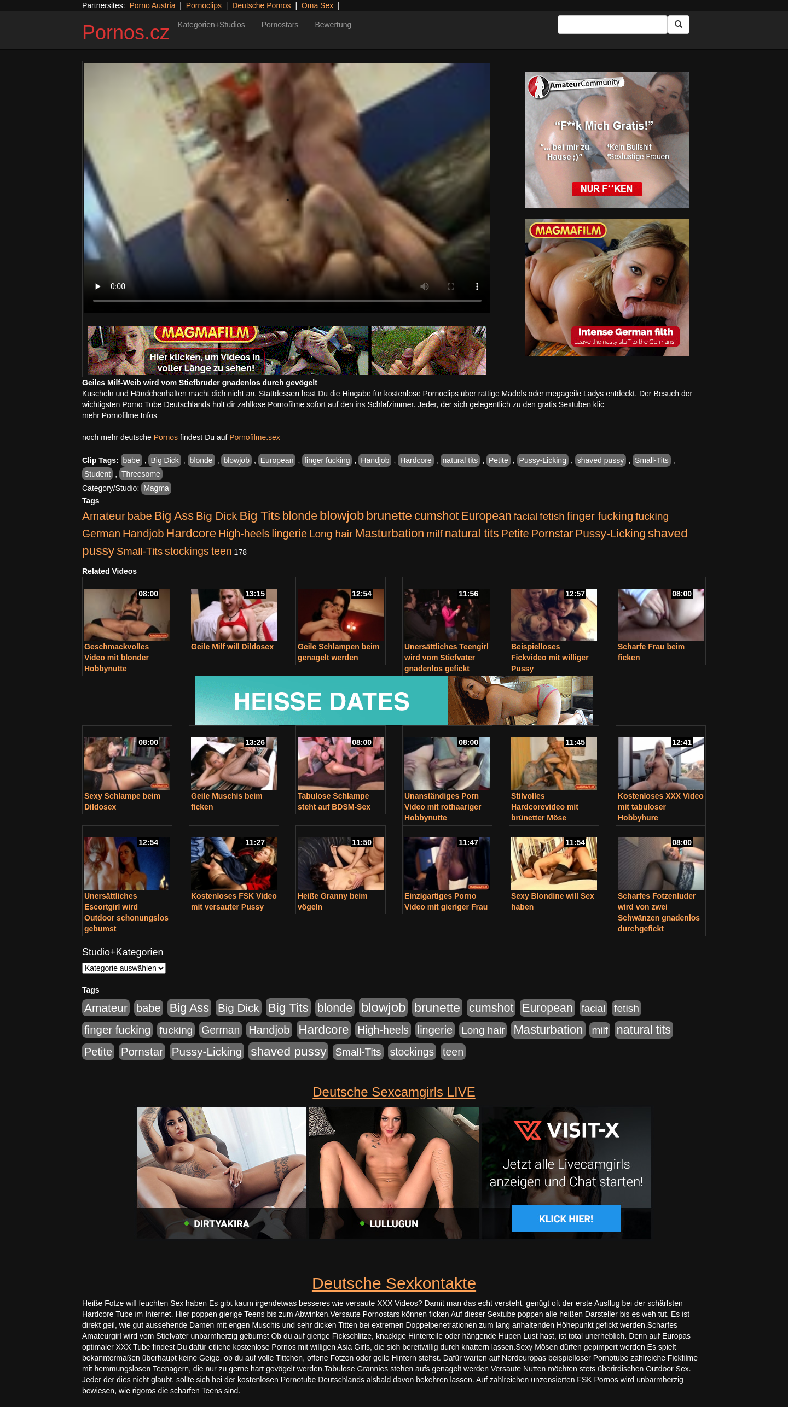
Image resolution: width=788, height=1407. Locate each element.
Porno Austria (152, 5)
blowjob (236, 460)
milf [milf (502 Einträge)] (434, 534)
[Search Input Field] (613, 24)
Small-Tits (652, 460)
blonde (201, 460)
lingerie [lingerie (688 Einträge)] (289, 533)
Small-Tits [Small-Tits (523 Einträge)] (140, 551)
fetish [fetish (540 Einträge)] (552, 516)
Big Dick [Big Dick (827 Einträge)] (216, 515)
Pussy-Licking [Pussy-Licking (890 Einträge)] (610, 533)
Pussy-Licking (542, 460)
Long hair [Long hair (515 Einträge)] (330, 534)
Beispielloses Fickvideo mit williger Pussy (550, 657)
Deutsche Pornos (261, 5)
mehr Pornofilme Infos (119, 415)
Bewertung (333, 24)
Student (97, 474)
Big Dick (164, 460)
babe (131, 460)
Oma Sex (317, 5)
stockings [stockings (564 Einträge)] (187, 551)
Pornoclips (204, 5)
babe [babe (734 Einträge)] (140, 516)
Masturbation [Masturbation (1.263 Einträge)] (389, 533)
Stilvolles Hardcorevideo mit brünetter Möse (544, 807)
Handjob (375, 460)
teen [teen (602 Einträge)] (221, 551)
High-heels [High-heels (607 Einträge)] (244, 533)
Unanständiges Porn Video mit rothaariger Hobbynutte (443, 807)
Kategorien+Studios (211, 24)
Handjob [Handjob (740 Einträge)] (143, 533)
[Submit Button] (679, 24)
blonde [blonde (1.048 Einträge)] (299, 516)
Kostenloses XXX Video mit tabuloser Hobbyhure (661, 807)
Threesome (140, 474)
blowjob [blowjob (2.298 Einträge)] (342, 515)
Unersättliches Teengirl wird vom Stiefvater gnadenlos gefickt (446, 657)
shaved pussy (600, 460)
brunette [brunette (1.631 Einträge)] (389, 515)
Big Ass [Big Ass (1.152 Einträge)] (174, 516)
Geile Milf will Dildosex (232, 646)
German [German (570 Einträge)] (101, 533)
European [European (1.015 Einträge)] (486, 516)
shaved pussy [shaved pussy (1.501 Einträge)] (288, 1051)
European (277, 460)
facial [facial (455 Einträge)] (526, 516)
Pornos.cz (126, 32)
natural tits (460, 460)
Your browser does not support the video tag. (287, 188)
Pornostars (280, 24)
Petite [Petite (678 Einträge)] (515, 533)
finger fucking (327, 460)
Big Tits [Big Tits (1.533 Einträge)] (260, 515)
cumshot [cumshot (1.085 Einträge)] (436, 516)
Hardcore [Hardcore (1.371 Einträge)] (191, 533)
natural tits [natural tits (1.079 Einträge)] (472, 533)
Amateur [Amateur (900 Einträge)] (103, 515)
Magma (156, 488)
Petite (498, 460)
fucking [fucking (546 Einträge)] (652, 516)
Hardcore (416, 460)
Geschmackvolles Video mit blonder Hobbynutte (116, 657)
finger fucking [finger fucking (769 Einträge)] (600, 516)
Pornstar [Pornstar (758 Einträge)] (552, 533)
